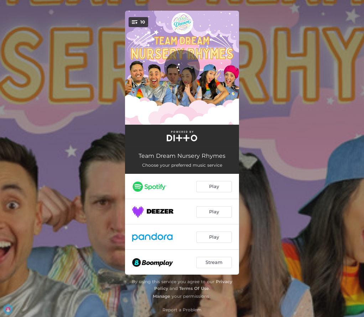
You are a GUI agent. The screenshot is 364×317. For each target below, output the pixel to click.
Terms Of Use (194, 288)
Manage (161, 296)
